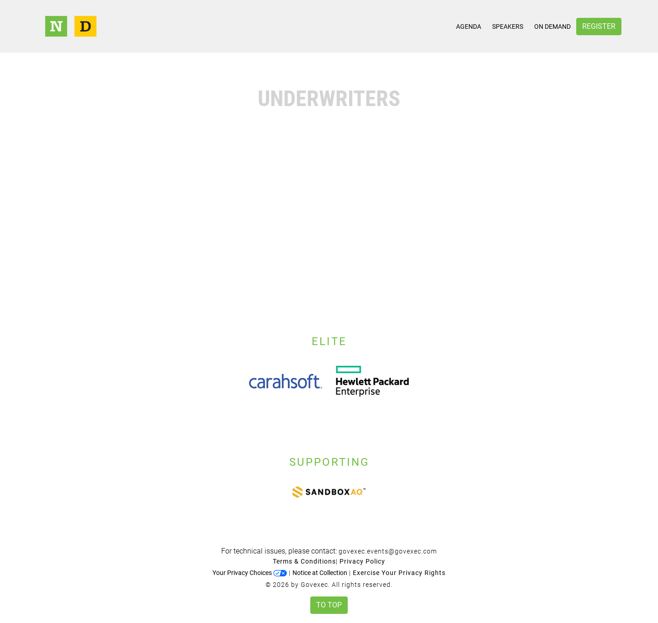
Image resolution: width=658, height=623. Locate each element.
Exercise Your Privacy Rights (399, 572)
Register (599, 26)
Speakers (507, 26)
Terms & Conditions (304, 561)
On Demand (552, 26)
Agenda (468, 26)
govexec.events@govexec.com (388, 551)
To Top (329, 605)
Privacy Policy (362, 561)
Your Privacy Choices (249, 572)
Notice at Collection (319, 572)
